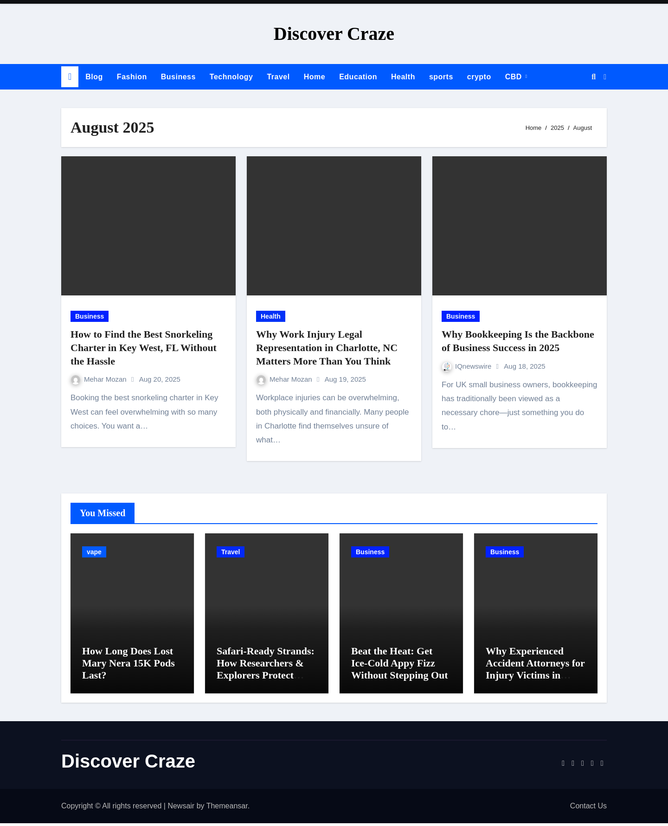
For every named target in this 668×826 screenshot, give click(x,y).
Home (314, 77)
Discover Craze (334, 33)
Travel (278, 77)
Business (178, 77)
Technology (231, 77)
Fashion (132, 77)
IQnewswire (468, 366)
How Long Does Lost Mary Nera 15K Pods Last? (128, 665)
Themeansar (227, 808)
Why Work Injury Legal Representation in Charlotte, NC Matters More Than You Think (327, 347)
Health (403, 77)
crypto (479, 77)
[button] (605, 77)
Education (358, 77)
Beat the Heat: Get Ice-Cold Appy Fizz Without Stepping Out (399, 665)
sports (441, 77)
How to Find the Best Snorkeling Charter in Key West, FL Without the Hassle (144, 347)
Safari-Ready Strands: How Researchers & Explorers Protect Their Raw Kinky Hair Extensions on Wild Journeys (266, 683)
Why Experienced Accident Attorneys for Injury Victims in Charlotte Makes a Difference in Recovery (535, 677)
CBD (514, 77)
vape (94, 552)
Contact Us (588, 808)
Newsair (180, 808)
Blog (94, 77)
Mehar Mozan (99, 379)
